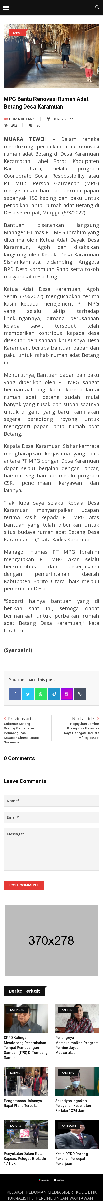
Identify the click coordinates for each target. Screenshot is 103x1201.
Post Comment (23, 885)
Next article (75, 728)
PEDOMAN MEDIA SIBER (49, 1192)
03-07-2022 (60, 119)
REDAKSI (15, 1192)
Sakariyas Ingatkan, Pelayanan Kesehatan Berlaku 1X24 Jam (73, 1106)
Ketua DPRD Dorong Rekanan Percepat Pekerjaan (71, 1159)
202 (10, 125)
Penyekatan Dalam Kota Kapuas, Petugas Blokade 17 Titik (25, 1159)
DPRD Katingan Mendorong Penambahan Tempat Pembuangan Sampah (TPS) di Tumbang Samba (26, 1048)
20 (34, 125)
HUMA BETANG (19, 119)
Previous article (28, 730)
